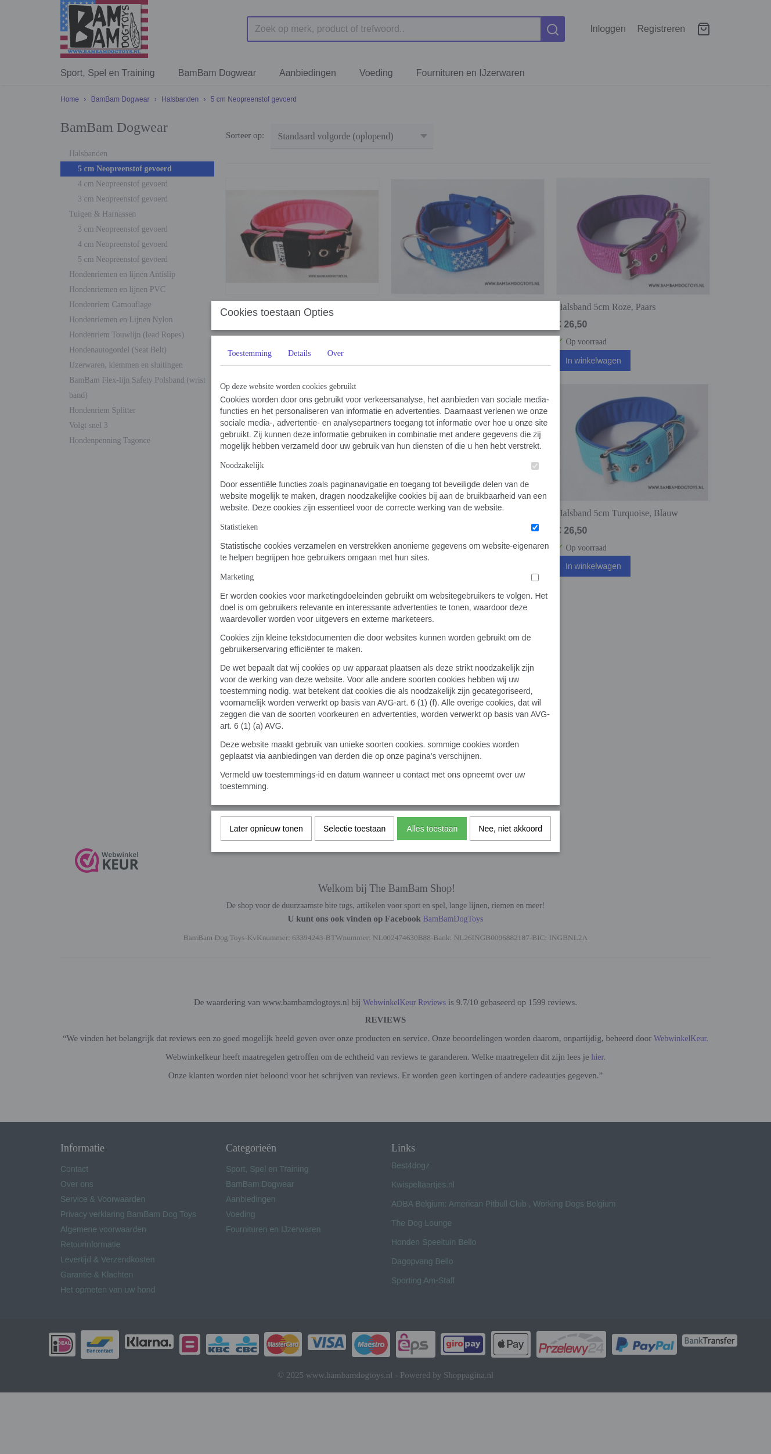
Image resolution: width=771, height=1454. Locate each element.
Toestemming (250, 376)
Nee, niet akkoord (510, 851)
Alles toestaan (431, 851)
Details (299, 376)
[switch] (535, 489)
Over (335, 376)
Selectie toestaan (354, 851)
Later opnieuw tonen (266, 851)
